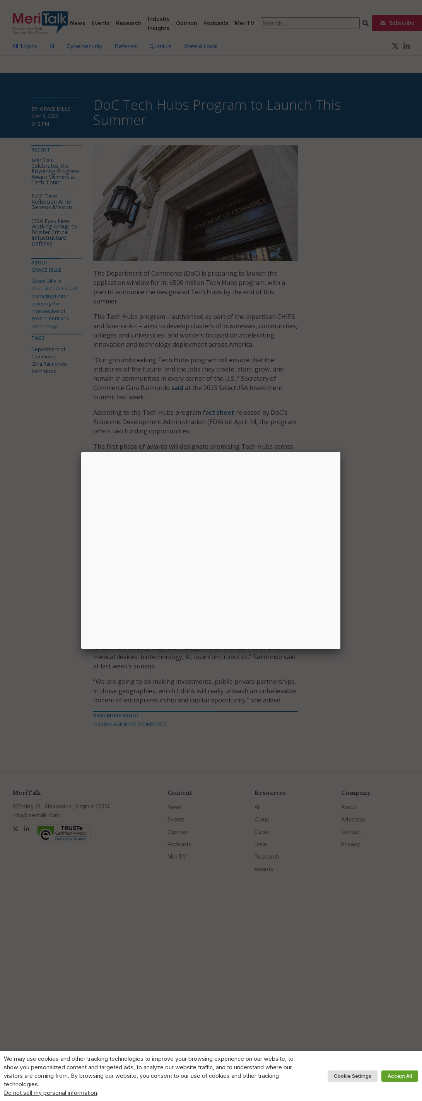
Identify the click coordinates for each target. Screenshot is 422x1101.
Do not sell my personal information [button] (50, 1092)
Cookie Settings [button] (352, 1076)
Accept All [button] (400, 1076)
